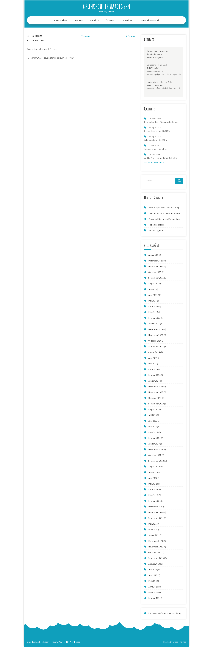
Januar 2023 (154, 443)
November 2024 (155, 335)
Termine (79, 20)
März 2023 (153, 432)
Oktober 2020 (154, 552)
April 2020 (153, 586)
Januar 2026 (154, 255)
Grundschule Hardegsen (106, 6)
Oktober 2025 (154, 272)
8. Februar (130, 36)
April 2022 (153, 489)
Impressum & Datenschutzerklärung (165, 613)
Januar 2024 (154, 380)
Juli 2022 (152, 472)
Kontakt (93, 20)
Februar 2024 (154, 375)
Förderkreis (110, 20)
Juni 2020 (152, 575)
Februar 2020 (154, 598)
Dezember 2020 (155, 541)
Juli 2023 (152, 415)
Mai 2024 (152, 363)
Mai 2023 (152, 426)
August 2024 (154, 352)
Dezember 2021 (155, 506)
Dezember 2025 (155, 260)
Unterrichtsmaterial (150, 20)
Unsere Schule (60, 20)
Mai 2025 (152, 300)
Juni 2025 (152, 295)
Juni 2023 (152, 420)
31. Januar (86, 36)
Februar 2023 (154, 438)
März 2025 (153, 312)
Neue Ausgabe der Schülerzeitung (164, 207)
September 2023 (156, 403)
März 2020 (153, 592)
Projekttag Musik (156, 224)
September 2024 (156, 346)
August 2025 (154, 283)
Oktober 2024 (154, 340)
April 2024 (153, 369)
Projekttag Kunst (157, 230)
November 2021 (155, 512)
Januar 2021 (153, 535)
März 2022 (153, 495)
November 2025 (155, 266)
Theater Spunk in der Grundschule (164, 213)
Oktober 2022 (154, 455)
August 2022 (154, 466)
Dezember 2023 (155, 386)
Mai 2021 (152, 523)
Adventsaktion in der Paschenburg (165, 219)
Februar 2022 (154, 501)
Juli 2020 (152, 569)
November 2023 (155, 392)
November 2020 (155, 546)
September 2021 (156, 518)
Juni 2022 (152, 478)
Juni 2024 (152, 358)
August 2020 (154, 563)
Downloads (128, 20)
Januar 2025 (154, 323)
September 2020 (156, 558)
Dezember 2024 (155, 329)
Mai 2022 (152, 483)
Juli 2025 (152, 289)
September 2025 (156, 277)
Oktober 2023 (154, 398)
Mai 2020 (152, 581)
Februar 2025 (154, 317)
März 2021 (153, 529)
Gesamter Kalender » (154, 162)
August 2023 (154, 409)
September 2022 (156, 460)
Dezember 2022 (155, 449)
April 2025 (153, 306)
